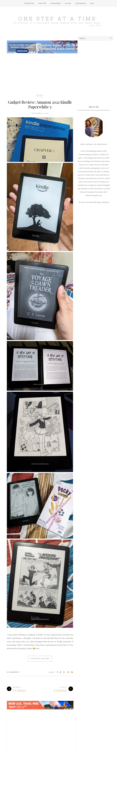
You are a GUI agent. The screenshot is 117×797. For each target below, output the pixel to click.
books (40, 95)
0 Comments (13, 672)
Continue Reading (40, 658)
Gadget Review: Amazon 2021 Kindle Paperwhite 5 (40, 104)
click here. (105, 202)
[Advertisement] (40, 74)
